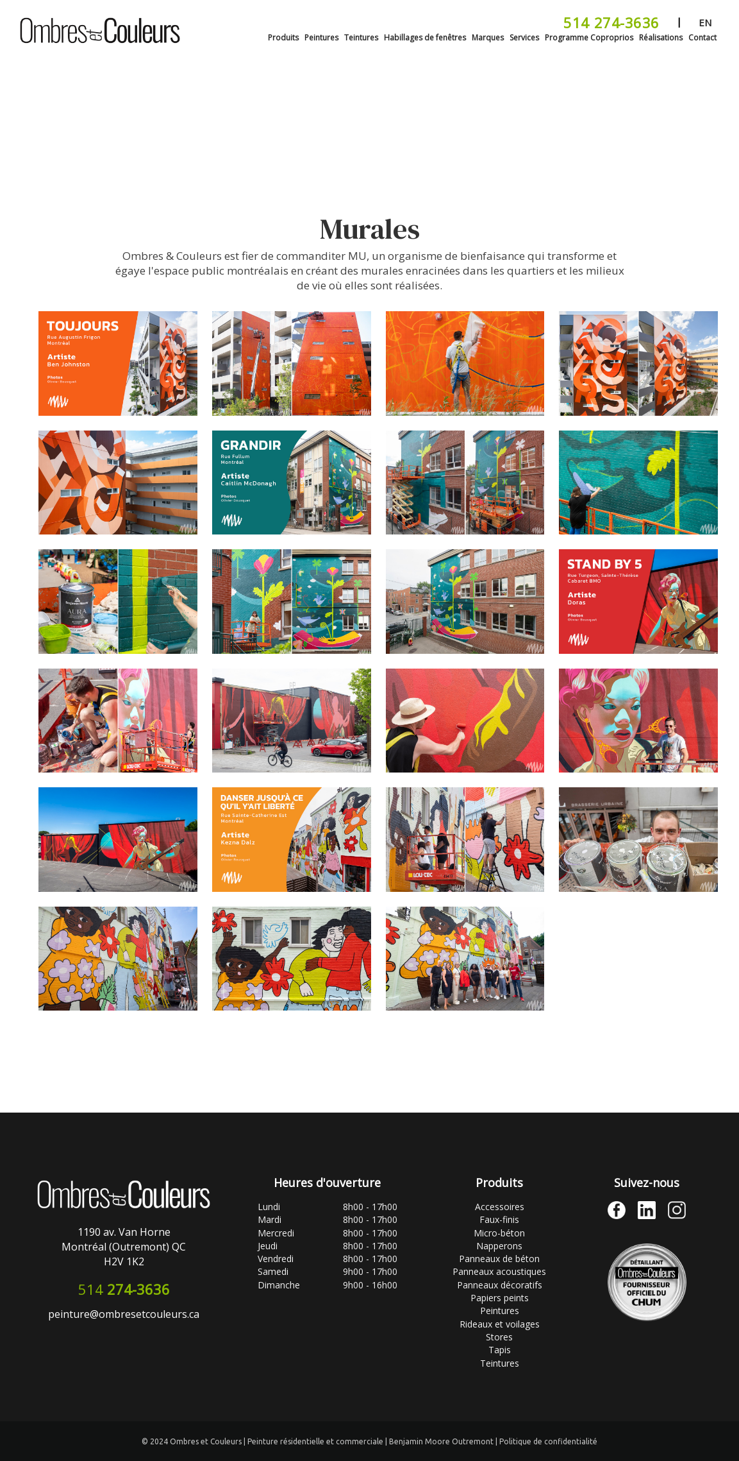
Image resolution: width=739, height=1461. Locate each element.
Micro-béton (499, 1233)
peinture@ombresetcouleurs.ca (123, 1314)
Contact (702, 37)
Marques (488, 37)
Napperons (499, 1246)
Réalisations (661, 37)
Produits (283, 37)
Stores (499, 1337)
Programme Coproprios (589, 37)
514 (124, 1289)
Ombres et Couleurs (207, 1441)
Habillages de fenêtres (425, 37)
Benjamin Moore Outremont (442, 1441)
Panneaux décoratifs (499, 1285)
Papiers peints (499, 1298)
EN (705, 22)
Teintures (361, 37)
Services (524, 37)
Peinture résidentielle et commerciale (316, 1441)
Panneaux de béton (499, 1258)
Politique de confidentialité (548, 1441)
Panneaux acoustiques (499, 1271)
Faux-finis (499, 1219)
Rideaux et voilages (500, 1324)
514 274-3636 (611, 22)
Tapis (499, 1350)
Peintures (321, 37)
